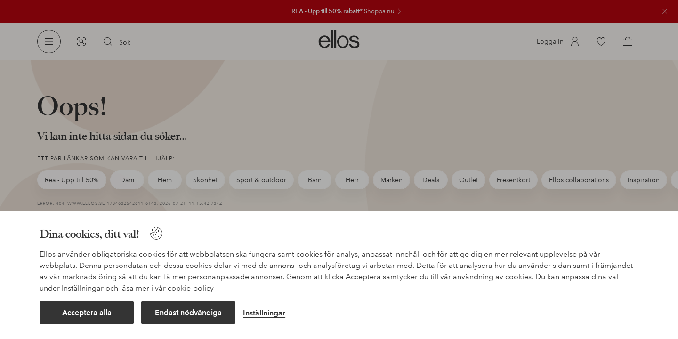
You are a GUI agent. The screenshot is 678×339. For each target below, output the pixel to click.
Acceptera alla (87, 312)
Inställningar (264, 312)
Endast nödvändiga (188, 312)
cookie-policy (191, 287)
